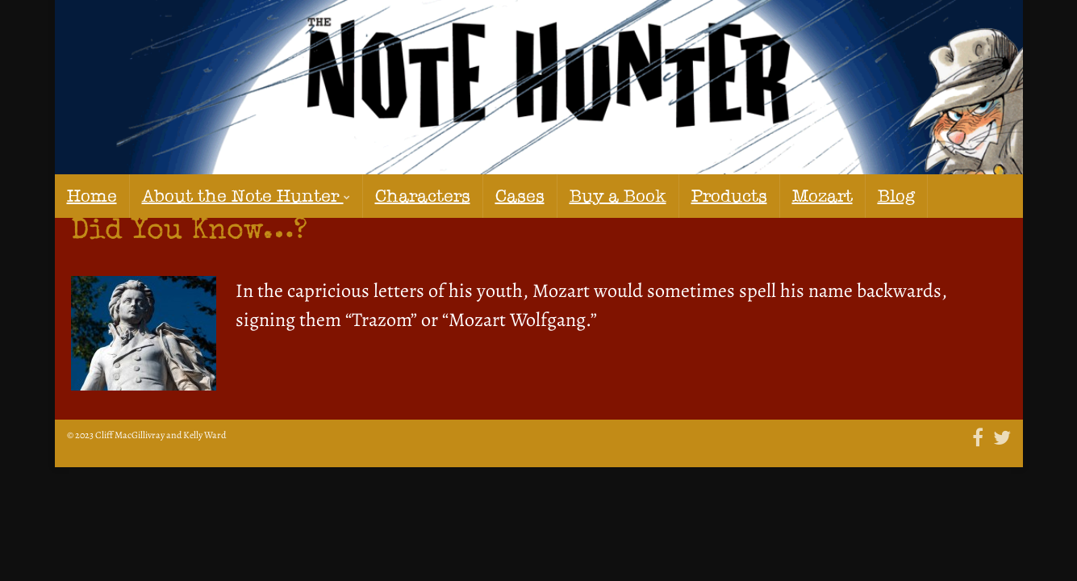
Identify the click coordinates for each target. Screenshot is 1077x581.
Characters (349, 195)
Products (602, 195)
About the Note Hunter (210, 195)
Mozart (678, 195)
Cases (428, 195)
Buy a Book (510, 195)
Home (86, 195)
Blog (742, 195)
